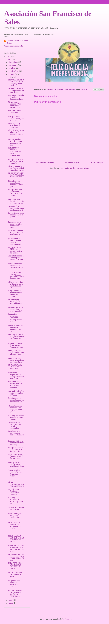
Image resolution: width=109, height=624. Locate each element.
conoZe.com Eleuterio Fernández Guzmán (13, 492)
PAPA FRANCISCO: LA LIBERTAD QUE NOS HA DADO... (15, 566)
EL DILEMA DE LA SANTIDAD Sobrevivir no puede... (15, 525)
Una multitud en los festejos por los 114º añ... (16, 393)
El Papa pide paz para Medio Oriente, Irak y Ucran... (15, 192)
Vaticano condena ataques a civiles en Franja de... (15, 232)
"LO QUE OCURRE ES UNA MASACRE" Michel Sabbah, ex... (16, 275)
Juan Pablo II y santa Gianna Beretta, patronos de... (15, 241)
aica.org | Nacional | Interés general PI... (15, 500)
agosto (12, 74)
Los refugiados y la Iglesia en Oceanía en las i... (16, 97)
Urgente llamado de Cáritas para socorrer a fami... (16, 258)
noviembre (13, 65)
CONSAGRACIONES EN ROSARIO (16, 509)
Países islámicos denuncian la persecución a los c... (16, 266)
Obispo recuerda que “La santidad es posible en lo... (16, 168)
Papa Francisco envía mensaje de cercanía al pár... (16, 360)
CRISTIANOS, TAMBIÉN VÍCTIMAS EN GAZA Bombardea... (14, 151)
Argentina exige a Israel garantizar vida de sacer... (16, 90)
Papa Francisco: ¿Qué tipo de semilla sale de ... (16, 464)
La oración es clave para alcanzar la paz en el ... (16, 215)
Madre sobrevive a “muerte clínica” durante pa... (15, 456)
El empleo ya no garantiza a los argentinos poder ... (15, 384)
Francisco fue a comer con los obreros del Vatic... (15, 225)
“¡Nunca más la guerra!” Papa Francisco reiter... (15, 473)
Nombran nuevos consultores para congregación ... (16, 400)
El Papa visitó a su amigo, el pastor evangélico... (16, 161)
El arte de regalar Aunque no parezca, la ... (15, 515)
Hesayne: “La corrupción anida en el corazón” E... (16, 208)
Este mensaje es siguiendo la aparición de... (15, 301)
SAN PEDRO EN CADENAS (14, 112)
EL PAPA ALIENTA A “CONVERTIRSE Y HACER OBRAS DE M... (16, 557)
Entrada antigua (96, 163)
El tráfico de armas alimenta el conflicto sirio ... (16, 132)
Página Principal (72, 163)
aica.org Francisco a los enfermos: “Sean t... (16, 418)
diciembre (13, 62)
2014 (9, 59)
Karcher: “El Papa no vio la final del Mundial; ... (16, 443)
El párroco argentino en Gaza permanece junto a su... (16, 375)
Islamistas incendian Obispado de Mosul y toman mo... (15, 318)
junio (11, 600)
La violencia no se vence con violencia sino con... (15, 329)
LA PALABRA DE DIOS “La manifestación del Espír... (15, 250)
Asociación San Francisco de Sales (17, 42)
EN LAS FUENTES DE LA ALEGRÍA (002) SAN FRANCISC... (15, 593)
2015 (9, 56)
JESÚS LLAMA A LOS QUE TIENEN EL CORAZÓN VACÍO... (16, 539)
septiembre (14, 71)
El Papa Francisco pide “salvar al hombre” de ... (15, 449)
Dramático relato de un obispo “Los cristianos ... (16, 345)
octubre (12, 68)
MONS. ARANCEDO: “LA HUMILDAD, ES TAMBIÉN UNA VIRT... (16, 549)
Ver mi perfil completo (13, 46)
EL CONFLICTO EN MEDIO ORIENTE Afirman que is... (16, 175)
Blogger (67, 619)
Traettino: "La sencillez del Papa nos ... (14, 125)
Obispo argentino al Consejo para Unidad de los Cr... (15, 285)
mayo (11, 603)
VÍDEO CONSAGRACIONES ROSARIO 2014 (16, 484)
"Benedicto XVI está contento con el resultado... (14, 425)
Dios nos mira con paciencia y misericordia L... (15, 309)
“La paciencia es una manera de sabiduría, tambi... (15, 293)
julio (10, 77)
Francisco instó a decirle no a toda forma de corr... (16, 201)
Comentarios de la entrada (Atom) (75, 168)
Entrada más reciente (45, 163)
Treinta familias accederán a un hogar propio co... (15, 142)
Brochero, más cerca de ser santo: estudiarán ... (16, 434)
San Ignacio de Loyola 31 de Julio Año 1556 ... (16, 118)
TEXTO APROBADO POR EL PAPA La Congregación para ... (16, 83)
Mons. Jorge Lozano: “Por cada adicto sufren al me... (14, 105)
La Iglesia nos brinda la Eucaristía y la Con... (14, 583)
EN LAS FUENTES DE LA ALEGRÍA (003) (15, 575)
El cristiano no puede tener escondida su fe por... (15, 184)
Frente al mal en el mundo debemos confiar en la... (16, 336)
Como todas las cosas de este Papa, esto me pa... (15, 409)
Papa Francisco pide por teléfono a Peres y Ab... (16, 352)
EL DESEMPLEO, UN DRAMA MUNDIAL (15, 367)
